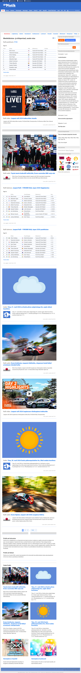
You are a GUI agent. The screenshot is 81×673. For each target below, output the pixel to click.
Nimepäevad (69, 33)
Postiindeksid (27, 0)
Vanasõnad (55, 33)
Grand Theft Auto (52, 10)
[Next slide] (78, 34)
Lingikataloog (15, 33)
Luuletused (43, 33)
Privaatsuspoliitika (69, 669)
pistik (7, 75)
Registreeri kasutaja (70, 40)
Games (7, 10)
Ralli (40, 10)
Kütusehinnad (12, 0)
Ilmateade (5, 0)
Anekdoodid (20, 0)
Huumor (12, 10)
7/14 (10, 42)
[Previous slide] (2, 34)
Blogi (64, 669)
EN (64, 10)
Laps (58, 10)
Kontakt (74, 669)
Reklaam (77, 669)
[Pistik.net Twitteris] (54, 38)
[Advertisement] (40, 21)
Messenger (25, 10)
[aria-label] (53, 38)
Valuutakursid (28, 33)
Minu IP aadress (70, 150)
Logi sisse (61, 40)
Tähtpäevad (76, 33)
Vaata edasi (6, 72)
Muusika (45, 10)
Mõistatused (62, 33)
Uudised (21, 33)
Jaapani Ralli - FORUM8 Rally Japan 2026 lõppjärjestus (26, 188)
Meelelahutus (7, 33)
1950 (32, 530)
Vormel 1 (36, 10)
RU (62, 10)
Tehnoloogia (18, 10)
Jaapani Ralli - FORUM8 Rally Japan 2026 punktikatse (25, 229)
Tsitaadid (49, 33)
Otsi (74, 47)
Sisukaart (77, 10)
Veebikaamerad (35, 33)
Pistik (3, 10)
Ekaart (30, 10)
